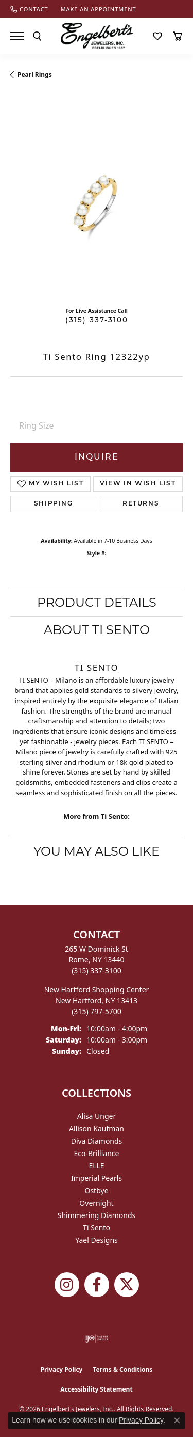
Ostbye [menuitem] (96, 1190)
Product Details (96, 602)
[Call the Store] (96, 970)
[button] (37, 36)
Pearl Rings (34, 74)
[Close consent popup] (177, 1420)
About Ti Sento (97, 629)
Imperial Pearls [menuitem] (96, 1178)
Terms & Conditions (122, 1369)
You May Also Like (96, 851)
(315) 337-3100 (96, 320)
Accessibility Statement (96, 1389)
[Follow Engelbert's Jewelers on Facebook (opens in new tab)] (96, 1284)
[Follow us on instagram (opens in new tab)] (67, 1284)
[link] (29, 9)
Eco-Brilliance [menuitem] (96, 1153)
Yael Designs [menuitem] (96, 1240)
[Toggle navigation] (17, 36)
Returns (140, 504)
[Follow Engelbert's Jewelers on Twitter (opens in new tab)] (126, 1284)
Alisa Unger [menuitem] (96, 1116)
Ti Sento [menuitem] (96, 1228)
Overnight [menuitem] (96, 1203)
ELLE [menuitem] (96, 1166)
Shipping (53, 504)
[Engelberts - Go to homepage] (97, 36)
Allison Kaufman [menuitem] (96, 1128)
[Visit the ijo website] (96, 1338)
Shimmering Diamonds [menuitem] (97, 1215)
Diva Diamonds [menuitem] (96, 1141)
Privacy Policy (62, 1369)
